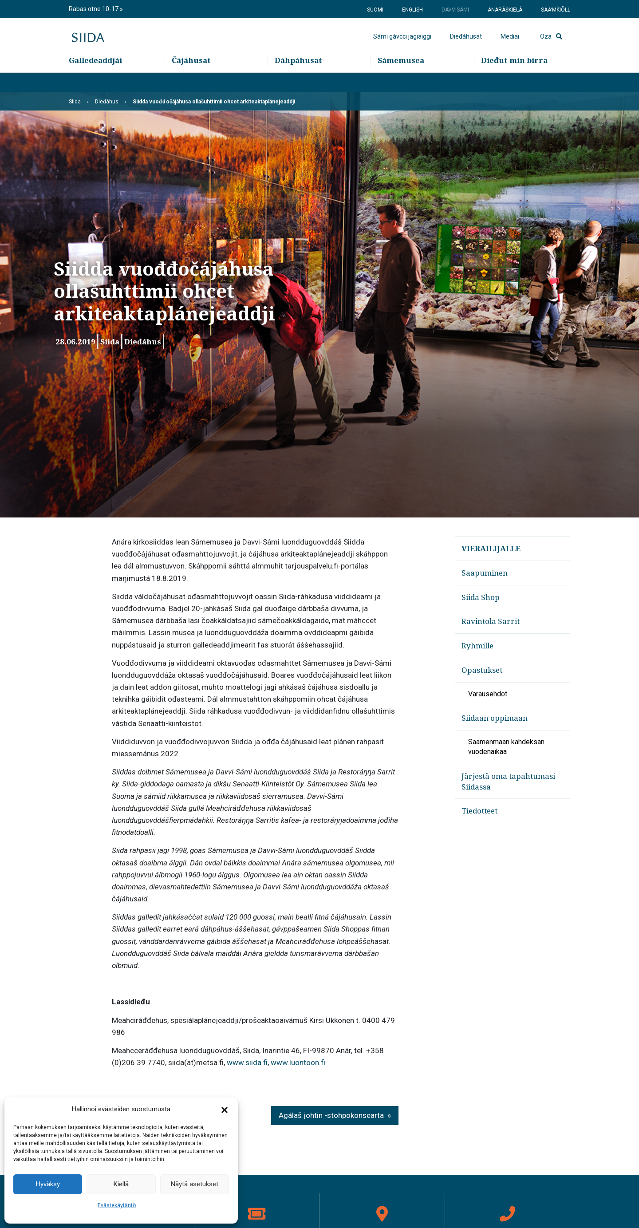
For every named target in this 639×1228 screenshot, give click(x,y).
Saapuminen (485, 573)
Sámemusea (401, 80)
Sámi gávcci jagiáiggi (402, 46)
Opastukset (482, 670)
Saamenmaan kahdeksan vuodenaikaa (506, 747)
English (412, 10)
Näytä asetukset (194, 1184)
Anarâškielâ (505, 10)
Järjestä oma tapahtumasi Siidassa (508, 781)
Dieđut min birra (514, 80)
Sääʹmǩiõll (555, 10)
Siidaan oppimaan (495, 718)
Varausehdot (487, 694)
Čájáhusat (191, 80)
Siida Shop (481, 597)
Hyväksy (48, 1184)
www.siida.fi (247, 1062)
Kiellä (121, 1184)
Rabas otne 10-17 (94, 8)
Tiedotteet (479, 811)
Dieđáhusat (466, 46)
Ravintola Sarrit (491, 621)
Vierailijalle (491, 548)
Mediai (510, 46)
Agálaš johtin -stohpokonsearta (331, 1115)
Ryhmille (477, 645)
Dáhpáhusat (298, 80)
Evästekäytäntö (117, 1205)
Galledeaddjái (95, 80)
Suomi (375, 10)
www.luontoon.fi (298, 1062)
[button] (224, 1109)
